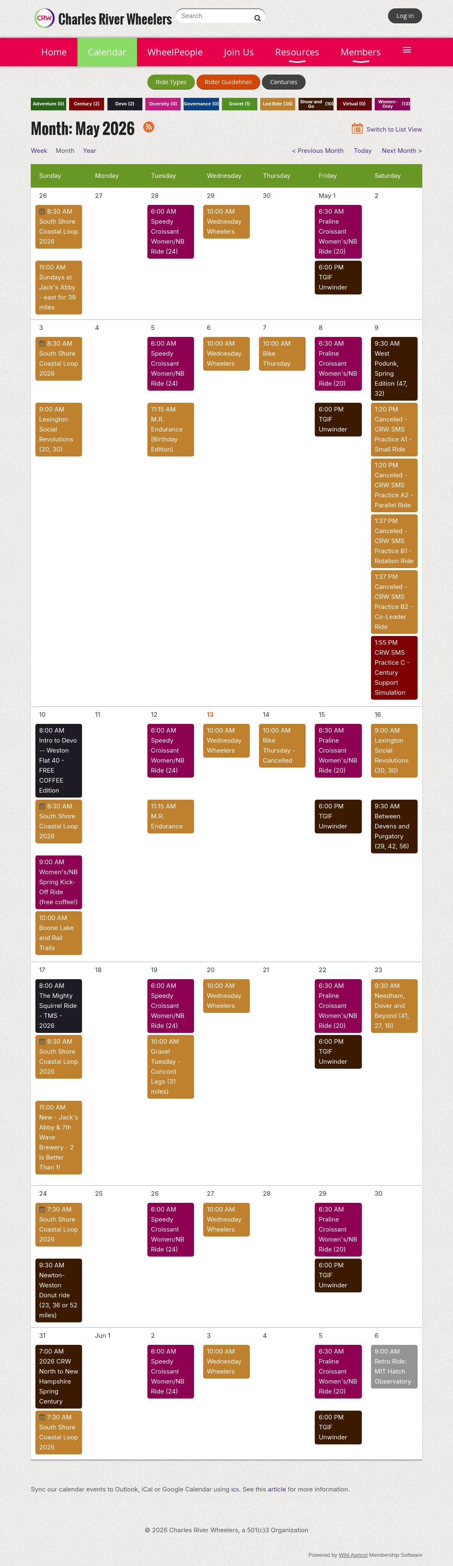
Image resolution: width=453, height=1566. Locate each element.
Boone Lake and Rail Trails (56, 938)
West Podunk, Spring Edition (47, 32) (391, 373)
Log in (405, 15)
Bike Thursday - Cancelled (279, 750)
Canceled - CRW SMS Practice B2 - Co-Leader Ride (394, 607)
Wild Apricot (353, 1555)
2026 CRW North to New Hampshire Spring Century (58, 1381)
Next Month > (402, 151)
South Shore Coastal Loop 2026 (58, 231)
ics (235, 1489)
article (277, 1489)
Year (89, 151)
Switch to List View (394, 129)
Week (39, 151)
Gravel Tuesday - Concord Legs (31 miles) (166, 1071)
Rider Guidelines (228, 81)
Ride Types (171, 81)
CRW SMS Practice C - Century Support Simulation (392, 672)
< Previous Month (318, 151)
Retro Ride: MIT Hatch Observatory (393, 1371)
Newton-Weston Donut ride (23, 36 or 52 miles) (58, 1295)
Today (363, 151)
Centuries (283, 81)
